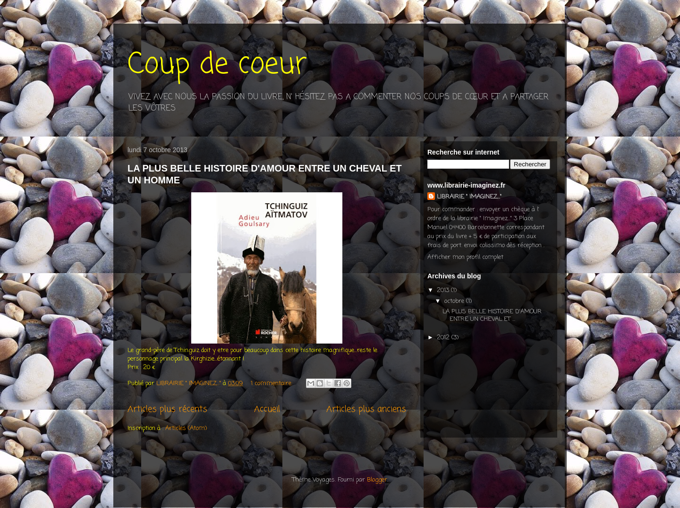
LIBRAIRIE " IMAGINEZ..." (469, 196)
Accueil (267, 409)
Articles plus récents (167, 409)
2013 (444, 290)
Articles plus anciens (366, 409)
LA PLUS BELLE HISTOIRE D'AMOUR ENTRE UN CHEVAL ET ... (492, 315)
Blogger (377, 479)
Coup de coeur (217, 64)
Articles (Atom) (186, 428)
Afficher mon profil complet (465, 257)
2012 (444, 337)
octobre (455, 301)
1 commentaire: (272, 383)
